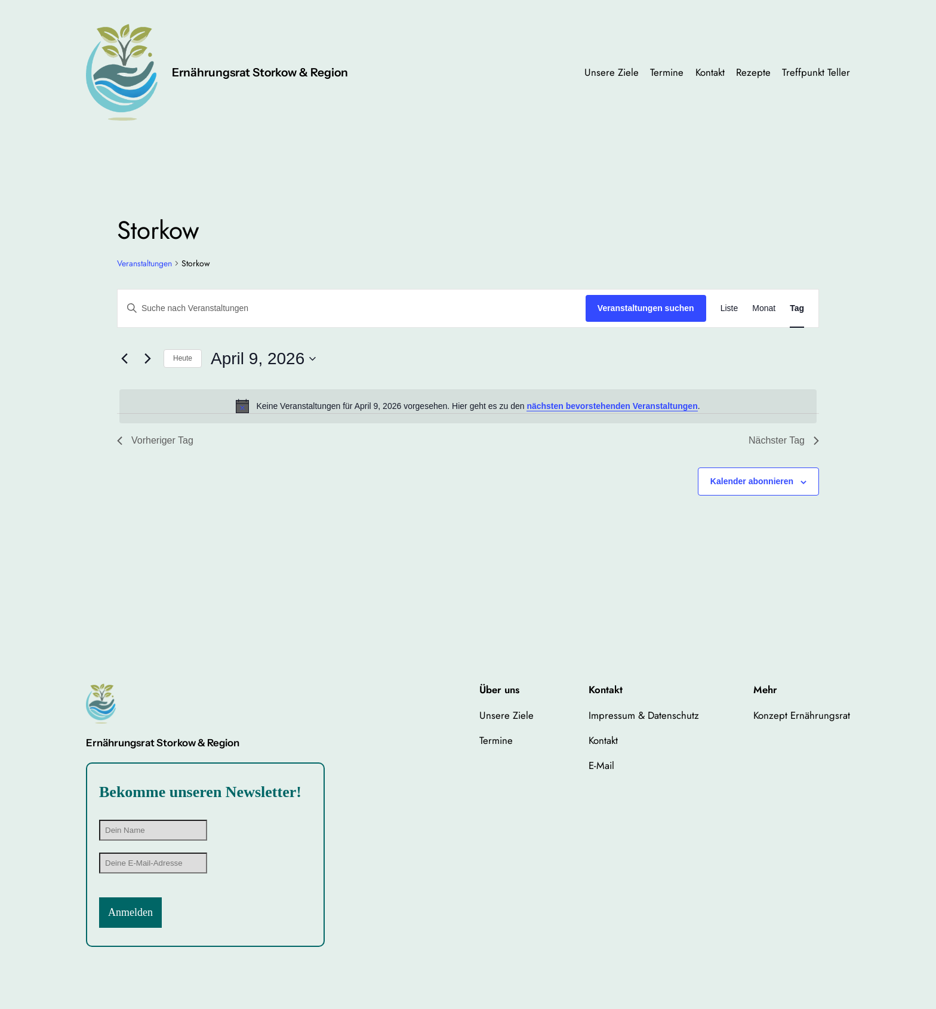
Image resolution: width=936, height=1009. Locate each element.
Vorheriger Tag (155, 440)
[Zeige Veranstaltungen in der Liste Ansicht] (729, 308)
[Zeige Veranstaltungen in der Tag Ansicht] (797, 308)
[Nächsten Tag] (147, 359)
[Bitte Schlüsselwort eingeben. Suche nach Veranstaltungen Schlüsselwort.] (352, 308)
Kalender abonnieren (751, 481)
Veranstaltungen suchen (646, 308)
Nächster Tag (784, 440)
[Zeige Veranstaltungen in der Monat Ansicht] (763, 308)
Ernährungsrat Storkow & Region (260, 72)
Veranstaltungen (144, 263)
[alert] (468, 406)
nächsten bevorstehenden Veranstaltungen (611, 406)
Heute (182, 358)
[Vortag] (124, 359)
